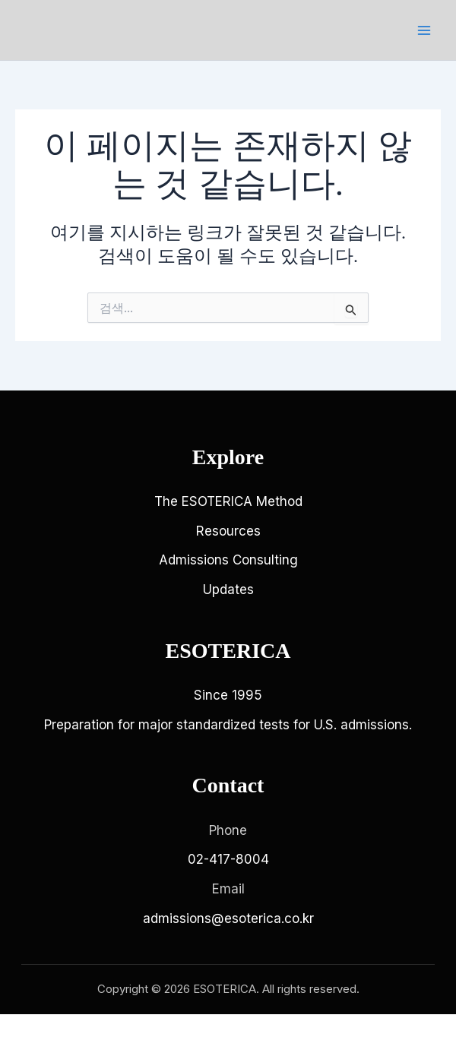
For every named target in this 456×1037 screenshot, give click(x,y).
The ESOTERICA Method (228, 501)
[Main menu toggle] (424, 30)
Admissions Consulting (228, 560)
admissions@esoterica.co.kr (228, 918)
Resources (228, 531)
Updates (228, 589)
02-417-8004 (228, 859)
